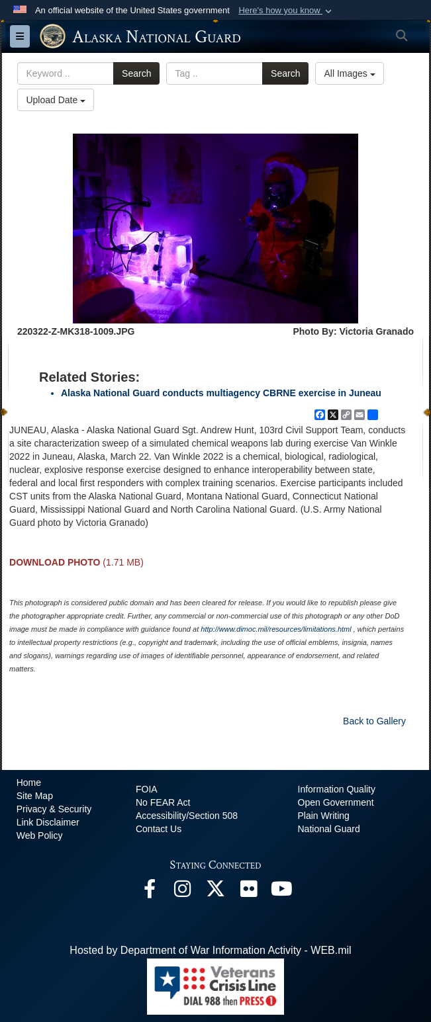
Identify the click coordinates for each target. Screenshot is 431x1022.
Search (136, 73)
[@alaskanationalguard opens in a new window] (182, 892)
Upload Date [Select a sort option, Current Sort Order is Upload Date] (55, 100)
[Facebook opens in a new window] (149, 892)
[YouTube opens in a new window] (282, 892)
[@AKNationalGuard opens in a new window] (215, 892)
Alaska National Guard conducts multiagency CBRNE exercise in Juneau (221, 393)
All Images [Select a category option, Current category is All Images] (349, 73)
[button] (286, 10)
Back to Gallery (374, 721)
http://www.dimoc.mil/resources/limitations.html (276, 629)
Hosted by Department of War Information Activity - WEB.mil (210, 950)
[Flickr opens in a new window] (248, 892)
